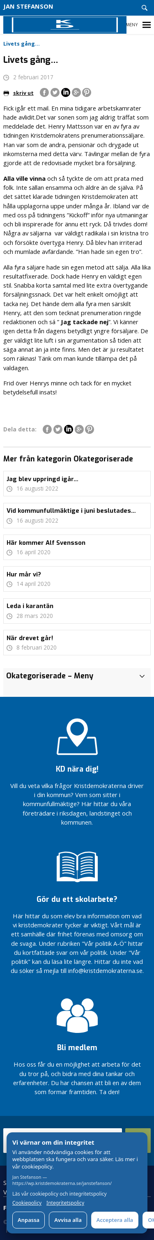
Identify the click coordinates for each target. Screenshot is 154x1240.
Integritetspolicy (65, 1203)
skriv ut (18, 93)
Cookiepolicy (26, 1203)
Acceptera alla (115, 1220)
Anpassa (28, 1220)
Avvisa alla (68, 1220)
